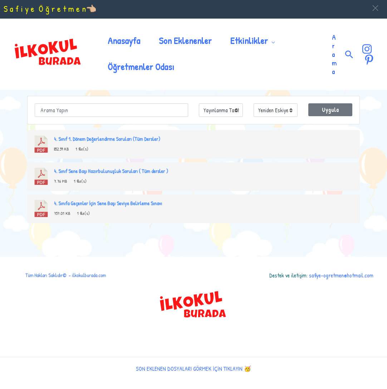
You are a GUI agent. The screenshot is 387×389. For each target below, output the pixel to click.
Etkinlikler (249, 40)
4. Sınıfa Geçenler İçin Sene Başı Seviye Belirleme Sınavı (108, 203)
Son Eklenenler (185, 40)
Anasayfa (124, 40)
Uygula (330, 110)
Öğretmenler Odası (141, 66)
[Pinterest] (369, 59)
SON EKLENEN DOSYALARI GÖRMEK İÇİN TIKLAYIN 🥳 (193, 369)
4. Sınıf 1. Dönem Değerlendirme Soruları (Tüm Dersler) (107, 139)
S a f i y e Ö (24, 8)
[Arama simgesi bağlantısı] (349, 54)
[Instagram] (367, 49)
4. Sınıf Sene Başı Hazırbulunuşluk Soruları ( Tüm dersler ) (111, 171)
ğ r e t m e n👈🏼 (71, 8)
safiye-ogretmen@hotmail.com (341, 275)
